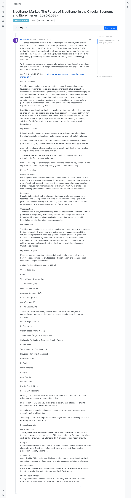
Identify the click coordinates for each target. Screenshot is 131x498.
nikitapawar (24, 39)
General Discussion (20, 20)
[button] (3, 490)
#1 (90, 39)
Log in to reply (110, 28)
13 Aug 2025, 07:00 (44, 39)
